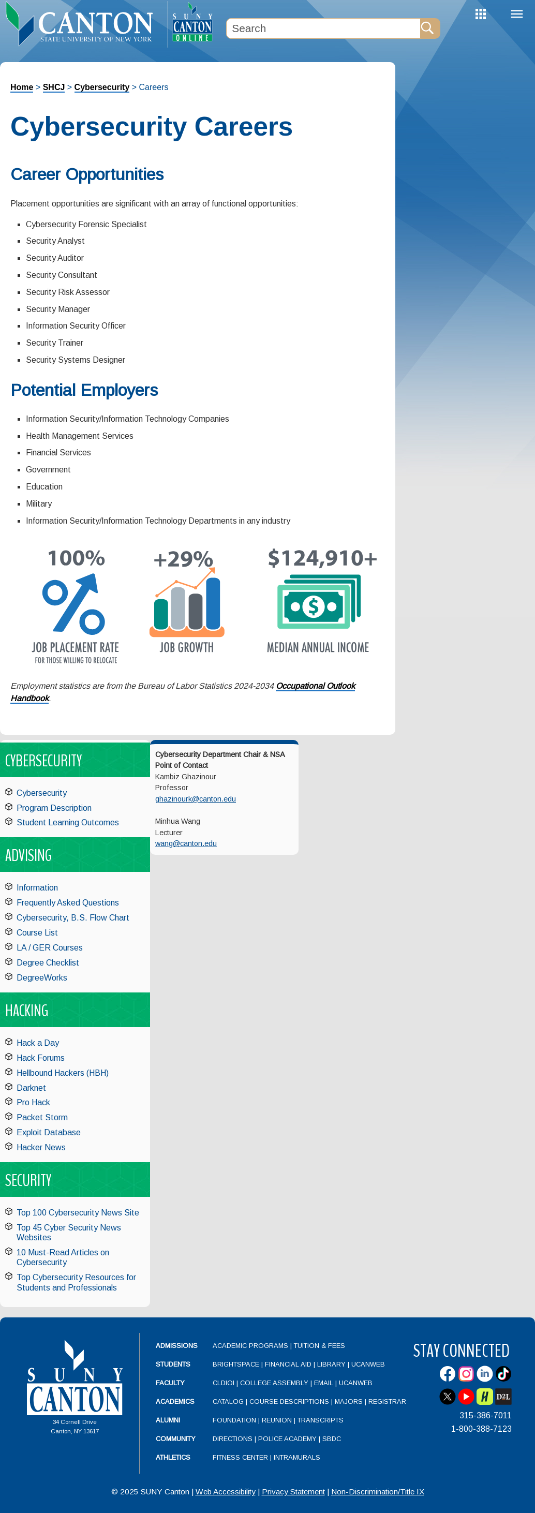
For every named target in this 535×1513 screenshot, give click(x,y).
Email (323, 1383)
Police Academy (287, 1439)
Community (176, 1439)
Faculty (170, 1383)
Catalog (228, 1401)
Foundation (234, 1420)
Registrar (387, 1401)
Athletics (173, 1457)
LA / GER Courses (50, 947)
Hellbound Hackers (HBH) (63, 1073)
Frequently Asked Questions (68, 902)
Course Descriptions (289, 1401)
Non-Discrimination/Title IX (377, 1491)
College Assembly (274, 1383)
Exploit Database (49, 1132)
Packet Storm (42, 1117)
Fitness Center (240, 1457)
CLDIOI (223, 1383)
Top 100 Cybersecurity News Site (78, 1212)
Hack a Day (38, 1043)
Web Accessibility (226, 1491)
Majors (349, 1401)
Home (21, 87)
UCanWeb (368, 1364)
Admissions (177, 1345)
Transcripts (321, 1420)
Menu (517, 14)
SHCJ (54, 87)
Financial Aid (288, 1364)
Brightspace (236, 1364)
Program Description (54, 808)
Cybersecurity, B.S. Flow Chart (73, 917)
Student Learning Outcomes (68, 822)
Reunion (277, 1420)
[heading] (84, 24)
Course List (37, 932)
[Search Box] (323, 28)
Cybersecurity (102, 87)
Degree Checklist (48, 962)
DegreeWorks (42, 977)
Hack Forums (41, 1058)
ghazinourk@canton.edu (195, 799)
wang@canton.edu (186, 843)
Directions (232, 1439)
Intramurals (297, 1457)
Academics (175, 1401)
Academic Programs (251, 1345)
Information (37, 887)
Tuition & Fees (319, 1345)
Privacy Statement (293, 1491)
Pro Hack (33, 1102)
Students (173, 1364)
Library (331, 1364)
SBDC (331, 1439)
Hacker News (41, 1147)
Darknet (31, 1088)
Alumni (168, 1420)
